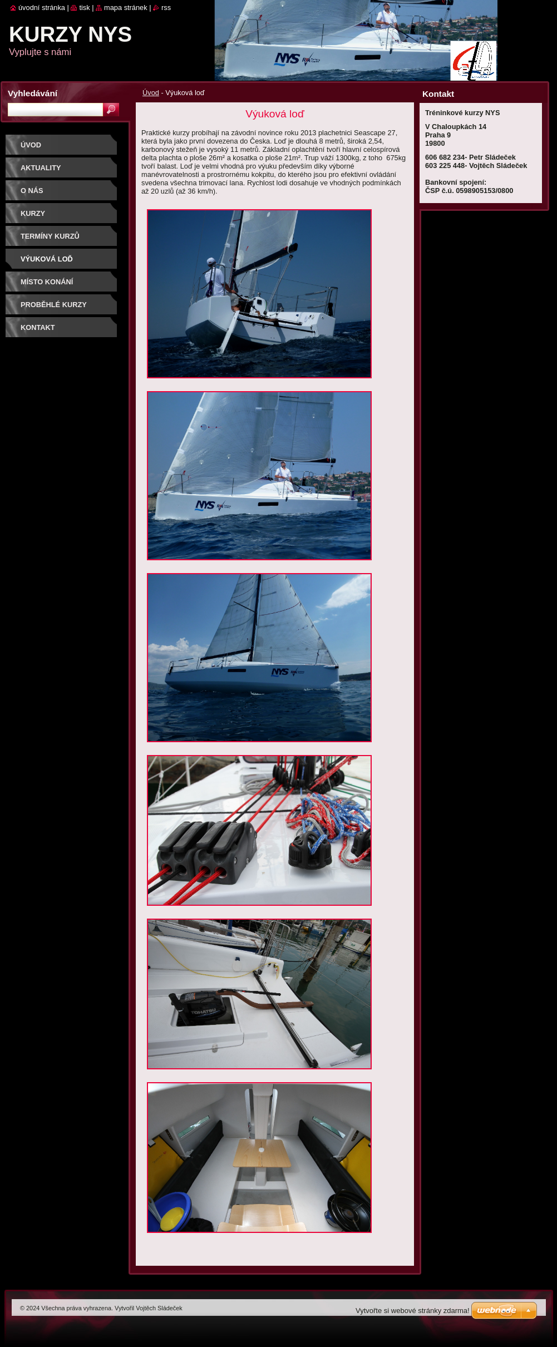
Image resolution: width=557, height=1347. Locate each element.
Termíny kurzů (50, 236)
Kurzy (33, 213)
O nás (32, 190)
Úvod (150, 92)
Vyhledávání (32, 93)
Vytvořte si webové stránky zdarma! (413, 1310)
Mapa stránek (125, 7)
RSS (166, 7)
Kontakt (38, 327)
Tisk (84, 7)
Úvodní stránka (41, 7)
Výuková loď (47, 259)
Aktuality (41, 168)
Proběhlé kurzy (54, 304)
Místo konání (47, 282)
